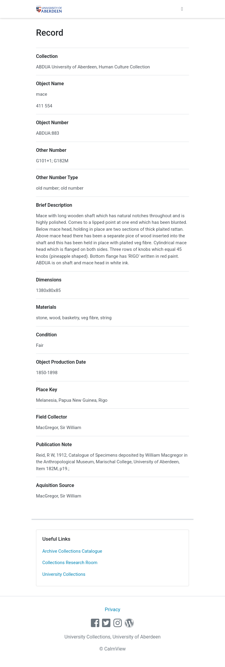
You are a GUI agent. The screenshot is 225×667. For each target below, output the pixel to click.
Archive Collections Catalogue (72, 551)
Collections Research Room (70, 562)
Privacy (112, 609)
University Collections (64, 574)
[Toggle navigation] (182, 9)
